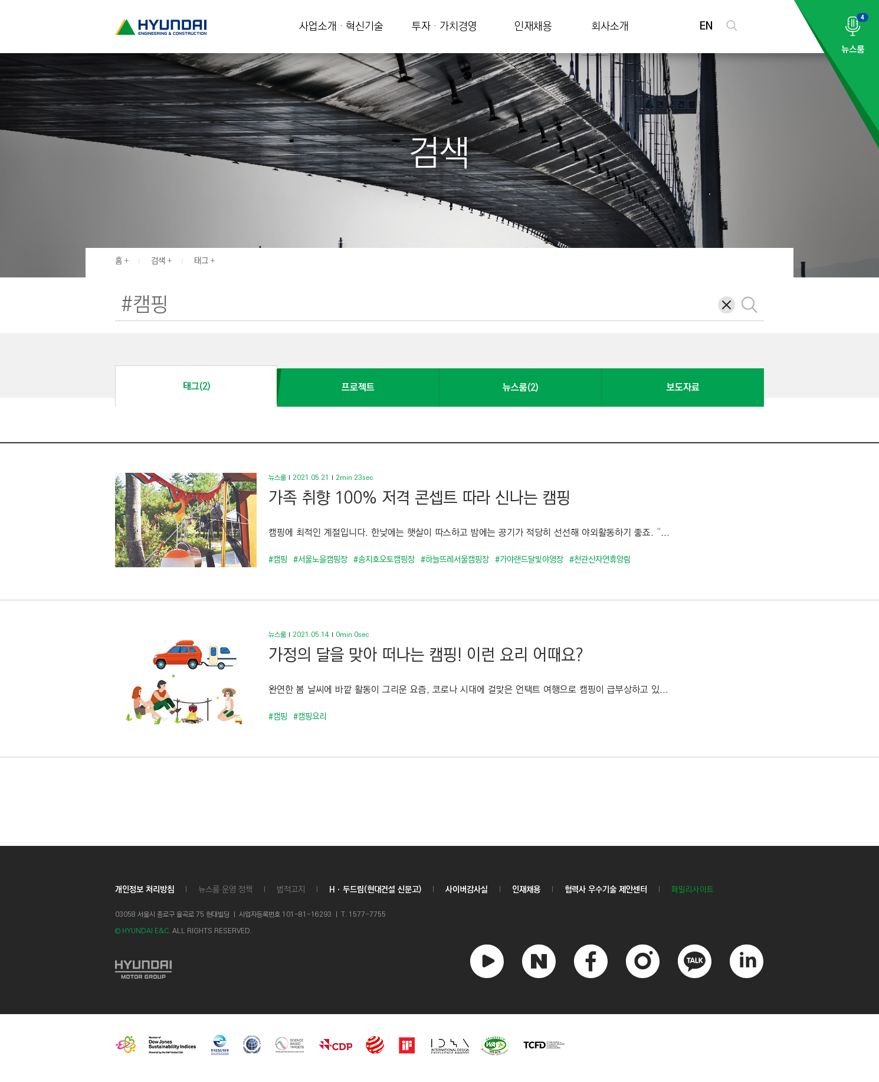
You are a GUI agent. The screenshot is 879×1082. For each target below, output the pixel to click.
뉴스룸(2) (520, 387)
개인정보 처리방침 (144, 889)
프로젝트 (358, 387)
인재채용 (533, 27)
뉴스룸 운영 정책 (225, 889)
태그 (201, 260)
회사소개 (610, 27)
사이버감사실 (466, 889)
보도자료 (683, 387)
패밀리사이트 (692, 890)
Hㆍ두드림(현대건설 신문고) (375, 889)
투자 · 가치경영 (444, 27)
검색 (158, 260)
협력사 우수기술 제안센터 (606, 889)
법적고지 (291, 889)
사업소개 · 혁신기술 (341, 27)
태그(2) (196, 386)
